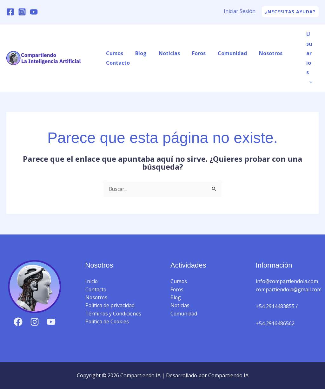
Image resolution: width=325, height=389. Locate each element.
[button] (290, 11)
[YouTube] (34, 12)
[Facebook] (10, 12)
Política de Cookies (107, 322)
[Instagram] (22, 12)
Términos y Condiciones (114, 313)
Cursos (113, 53)
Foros (192, 53)
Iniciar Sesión (239, 11)
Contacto (117, 62)
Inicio (91, 281)
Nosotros (260, 53)
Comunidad (223, 53)
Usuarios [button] (310, 58)
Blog (138, 53)
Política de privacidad (110, 305)
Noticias (164, 53)
